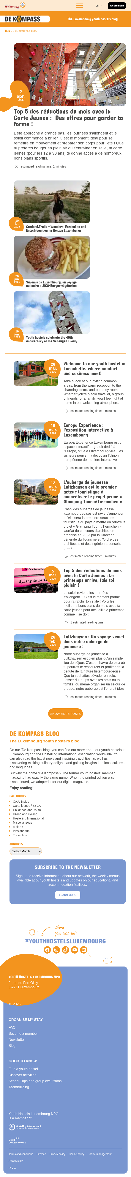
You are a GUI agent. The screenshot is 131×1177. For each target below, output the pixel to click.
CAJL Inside (21, 801)
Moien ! (18, 827)
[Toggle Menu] (79, 5)
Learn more (67, 895)
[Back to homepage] (15, 5)
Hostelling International (28, 818)
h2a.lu (12, 1168)
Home (8, 30)
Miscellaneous (22, 822)
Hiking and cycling (25, 814)
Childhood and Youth (27, 810)
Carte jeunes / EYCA (27, 805)
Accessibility (117, 5)
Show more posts (65, 713)
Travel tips (20, 835)
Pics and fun (21, 831)
